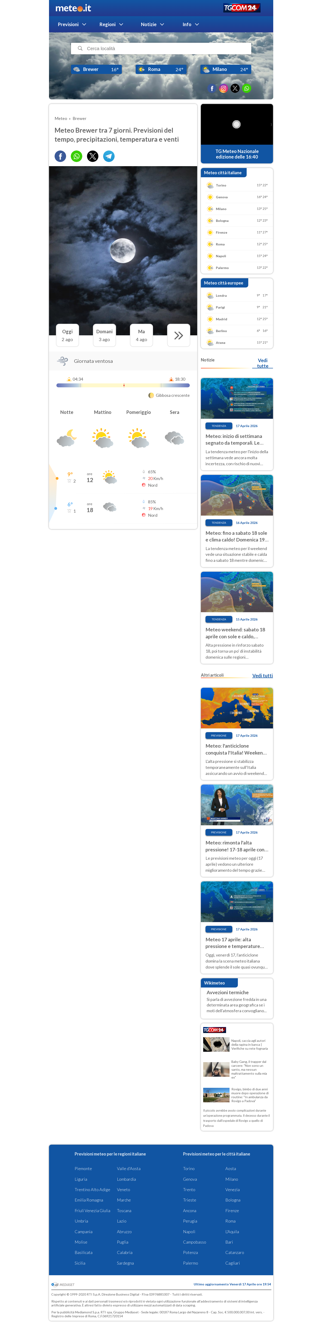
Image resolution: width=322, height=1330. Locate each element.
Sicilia (80, 1263)
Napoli (189, 1231)
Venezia (232, 1189)
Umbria (81, 1220)
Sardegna (125, 1263)
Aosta (230, 1168)
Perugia (190, 1220)
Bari (229, 1241)
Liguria (81, 1179)
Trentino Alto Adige (92, 1189)
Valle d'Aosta (129, 1168)
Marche (124, 1199)
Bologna (232, 1199)
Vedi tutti (262, 675)
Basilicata (83, 1252)
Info (187, 24)
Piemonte (83, 1168)
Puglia (122, 1241)
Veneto (123, 1189)
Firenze (232, 1210)
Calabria (124, 1252)
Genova (190, 1179)
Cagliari (232, 1263)
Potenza (190, 1252)
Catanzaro (234, 1252)
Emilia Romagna (89, 1199)
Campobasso (194, 1241)
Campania (83, 1231)
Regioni (107, 24)
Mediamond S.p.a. (87, 1312)
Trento (189, 1189)
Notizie (148, 24)
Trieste (189, 1199)
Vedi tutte (262, 363)
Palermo (190, 1263)
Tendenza (219, 426)
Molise (81, 1241)
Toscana (124, 1210)
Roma (230, 1220)
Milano (231, 1179)
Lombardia (126, 1179)
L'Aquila (232, 1231)
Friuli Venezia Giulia (92, 1210)
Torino (189, 1168)
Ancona (189, 1210)
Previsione (219, 735)
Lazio (121, 1220)
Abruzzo (124, 1231)
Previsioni (68, 24)
